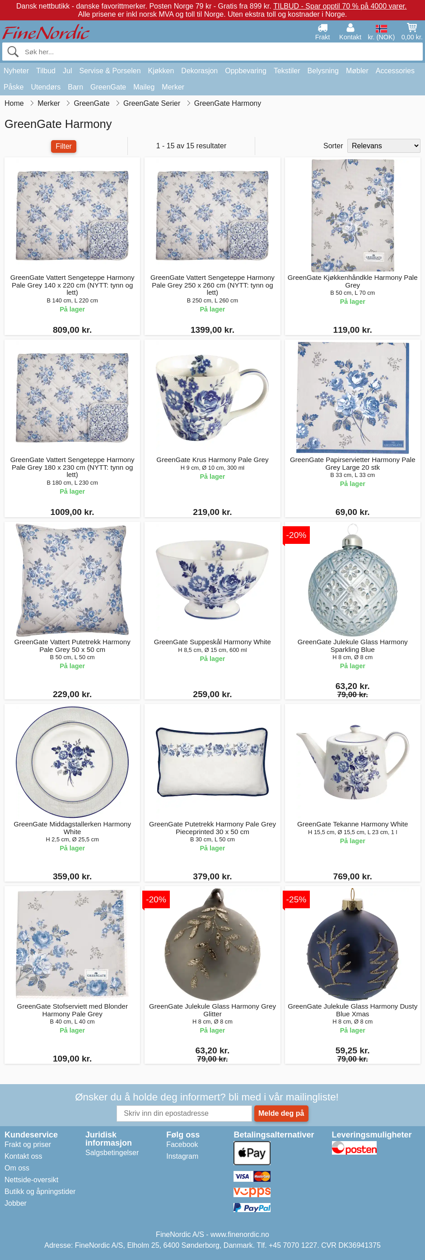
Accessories (395, 71)
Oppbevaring (245, 71)
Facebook (182, 1144)
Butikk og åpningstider (40, 1191)
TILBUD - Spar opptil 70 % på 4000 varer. (339, 6)
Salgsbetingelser (112, 1152)
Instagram (182, 1156)
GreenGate (108, 87)
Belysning (323, 71)
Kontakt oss (23, 1156)
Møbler (357, 71)
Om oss (17, 1168)
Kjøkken (161, 71)
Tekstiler (287, 71)
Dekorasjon (199, 71)
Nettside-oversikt (31, 1180)
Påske (13, 87)
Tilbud (46, 71)
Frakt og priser (28, 1144)
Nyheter (16, 71)
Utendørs (46, 87)
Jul (67, 71)
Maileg (143, 87)
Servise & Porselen (109, 71)
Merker (173, 87)
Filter (64, 146)
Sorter (333, 146)
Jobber (16, 1203)
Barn (75, 87)
